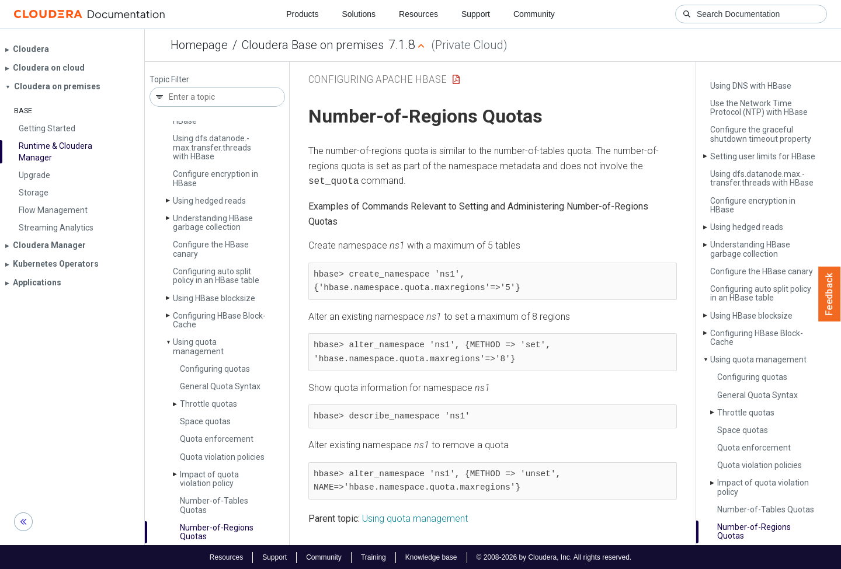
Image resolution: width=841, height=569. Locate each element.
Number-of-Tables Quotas (214, 505)
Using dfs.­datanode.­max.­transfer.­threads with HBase (212, 147)
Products (302, 14)
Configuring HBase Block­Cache (219, 320)
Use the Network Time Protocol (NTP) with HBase (759, 108)
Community (534, 14)
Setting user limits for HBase (762, 156)
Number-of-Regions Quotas (216, 532)
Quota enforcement (216, 439)
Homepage (199, 45)
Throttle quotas (208, 404)
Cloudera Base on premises (313, 45)
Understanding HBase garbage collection (213, 223)
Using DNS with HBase (750, 85)
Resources (418, 14)
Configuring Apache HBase (377, 79)
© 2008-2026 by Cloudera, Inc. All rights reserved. (554, 556)
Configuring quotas (215, 368)
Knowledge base (431, 556)
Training (373, 556)
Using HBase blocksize (214, 298)
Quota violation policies (222, 457)
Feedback (829, 294)
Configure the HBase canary (211, 249)
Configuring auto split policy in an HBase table (216, 276)
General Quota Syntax (220, 386)
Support (475, 14)
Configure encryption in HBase (215, 178)
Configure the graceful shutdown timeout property (760, 134)
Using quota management (198, 346)
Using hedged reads (209, 200)
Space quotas (205, 421)
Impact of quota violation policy (209, 479)
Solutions (359, 14)
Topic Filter (169, 79)
